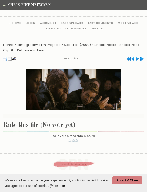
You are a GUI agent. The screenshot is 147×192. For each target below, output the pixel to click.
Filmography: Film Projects (39, 44)
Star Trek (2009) (77, 44)
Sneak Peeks (105, 44)
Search (97, 28)
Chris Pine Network (27, 5)
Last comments (100, 23)
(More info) (57, 186)
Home (16, 23)
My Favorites (75, 28)
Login (30, 23)
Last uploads (72, 23)
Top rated (52, 28)
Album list (48, 23)
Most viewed (128, 23)
